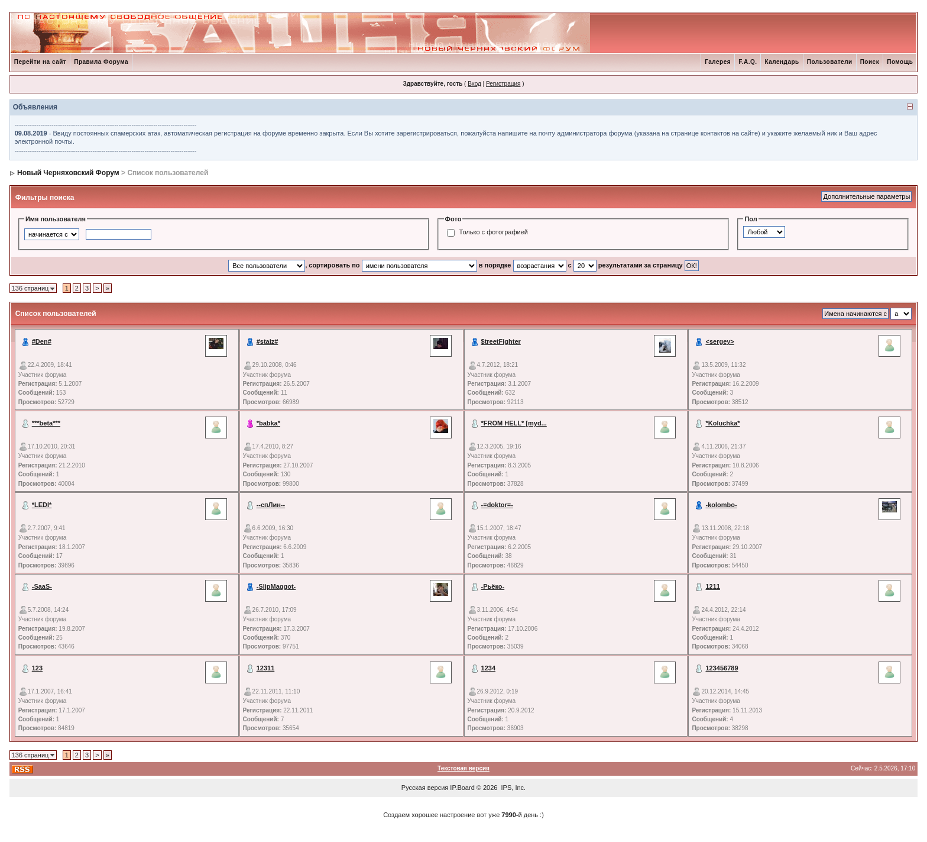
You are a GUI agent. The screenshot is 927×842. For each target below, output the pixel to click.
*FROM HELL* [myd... (514, 423)
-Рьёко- (493, 586)
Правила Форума (101, 62)
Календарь (781, 62)
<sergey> (719, 341)
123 (37, 668)
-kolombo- (721, 504)
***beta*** (46, 423)
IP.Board (462, 787)
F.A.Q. (747, 62)
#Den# (41, 341)
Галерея (718, 62)
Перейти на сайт (40, 62)
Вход (474, 83)
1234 (488, 668)
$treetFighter (501, 341)
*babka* (268, 423)
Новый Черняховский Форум (68, 173)
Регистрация (503, 83)
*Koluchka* (722, 423)
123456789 (721, 668)
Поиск (870, 62)
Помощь (900, 62)
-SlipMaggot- (276, 586)
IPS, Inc (512, 787)
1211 (712, 586)
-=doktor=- (497, 504)
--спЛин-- (271, 504)
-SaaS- (42, 586)
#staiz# (267, 341)
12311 (266, 668)
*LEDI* (42, 504)
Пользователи (830, 62)
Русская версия (424, 787)
